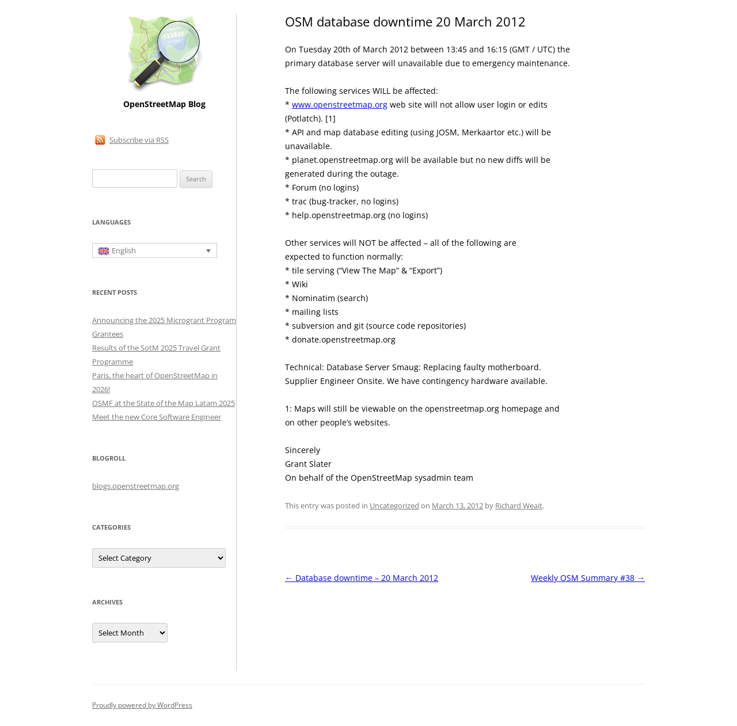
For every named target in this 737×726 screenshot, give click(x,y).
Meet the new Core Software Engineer (156, 417)
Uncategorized (394, 505)
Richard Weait (518, 505)
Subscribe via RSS (139, 140)
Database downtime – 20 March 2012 (361, 577)
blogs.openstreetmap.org (135, 486)
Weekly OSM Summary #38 (588, 577)
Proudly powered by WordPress (142, 705)
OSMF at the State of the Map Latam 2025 (163, 403)
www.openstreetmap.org (340, 104)
